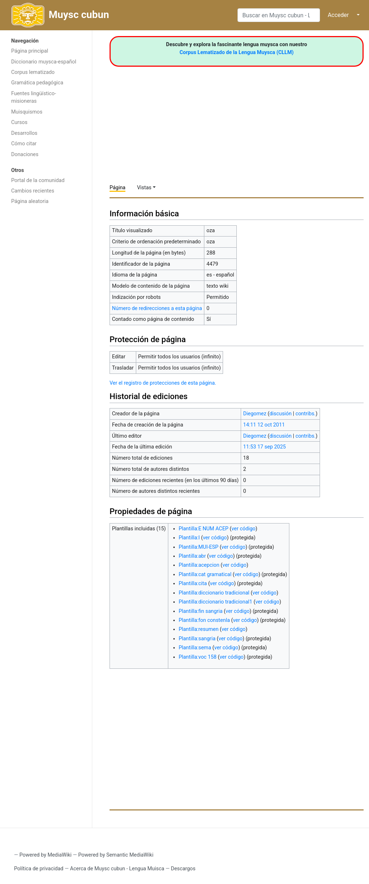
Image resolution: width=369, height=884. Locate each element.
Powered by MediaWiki (45, 855)
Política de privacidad (38, 869)
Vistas (144, 188)
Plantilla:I (189, 538)
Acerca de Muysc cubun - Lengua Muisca (117, 869)
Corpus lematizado (33, 72)
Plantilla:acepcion (199, 565)
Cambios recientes (32, 191)
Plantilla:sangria (197, 639)
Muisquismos (27, 112)
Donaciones (25, 154)
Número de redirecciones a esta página (157, 308)
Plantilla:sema (195, 648)
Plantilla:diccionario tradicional (214, 593)
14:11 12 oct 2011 (264, 425)
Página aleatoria (30, 201)
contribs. (305, 414)
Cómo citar (23, 144)
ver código (243, 529)
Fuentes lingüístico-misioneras (33, 97)
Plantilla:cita (193, 583)
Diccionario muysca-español (43, 62)
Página (117, 188)
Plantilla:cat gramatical (205, 574)
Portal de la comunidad (38, 180)
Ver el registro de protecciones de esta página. (163, 383)
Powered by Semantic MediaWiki (116, 855)
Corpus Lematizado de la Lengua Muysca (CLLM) (236, 52)
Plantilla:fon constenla (204, 620)
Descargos (183, 869)
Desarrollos (24, 133)
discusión (281, 414)
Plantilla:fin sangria (201, 611)
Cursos (19, 122)
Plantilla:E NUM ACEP (203, 529)
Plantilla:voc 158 (198, 657)
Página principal (29, 51)
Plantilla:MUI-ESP (198, 547)
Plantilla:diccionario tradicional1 (216, 602)
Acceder (338, 15)
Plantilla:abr (192, 556)
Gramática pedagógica (37, 83)
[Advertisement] (45, 323)
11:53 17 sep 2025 (264, 447)
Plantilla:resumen (199, 629)
